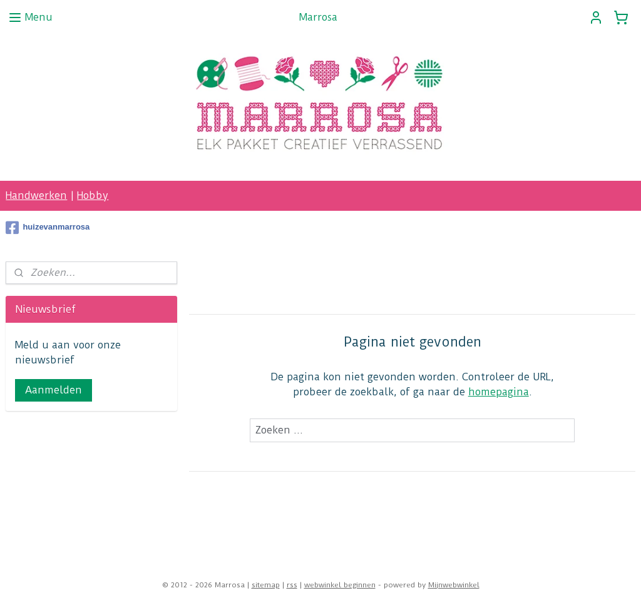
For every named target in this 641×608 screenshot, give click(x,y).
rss (292, 584)
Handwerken (36, 195)
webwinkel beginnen (340, 584)
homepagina (498, 392)
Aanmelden (53, 390)
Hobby (92, 195)
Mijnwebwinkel (453, 584)
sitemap (266, 584)
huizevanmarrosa (48, 227)
